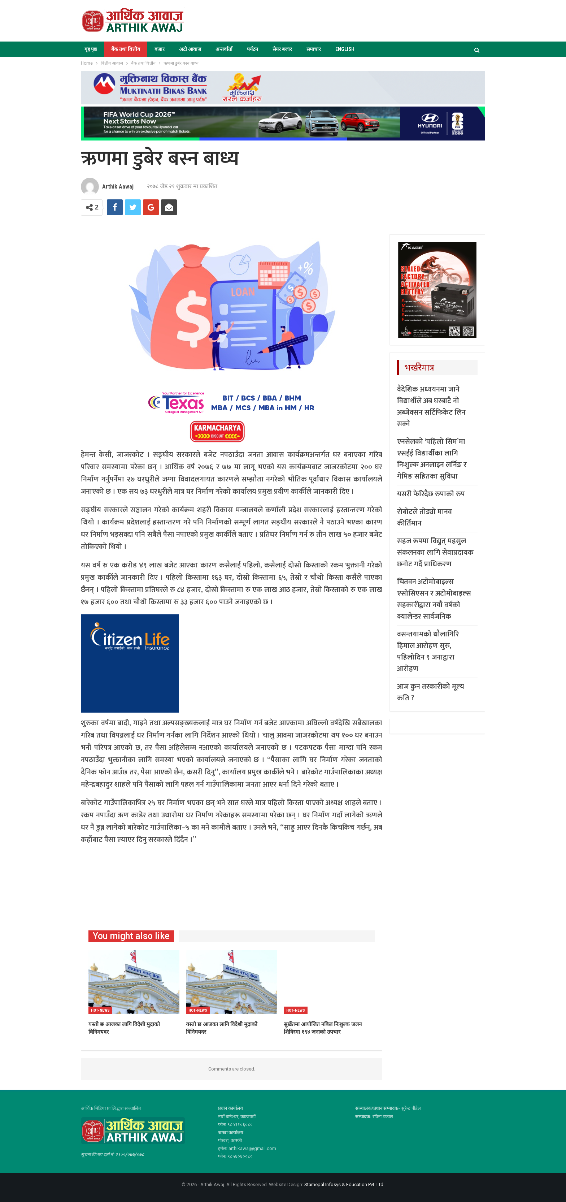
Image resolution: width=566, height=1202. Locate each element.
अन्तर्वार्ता (223, 49)
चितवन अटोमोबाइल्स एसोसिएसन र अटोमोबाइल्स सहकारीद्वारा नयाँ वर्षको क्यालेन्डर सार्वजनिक (434, 599)
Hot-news (100, 1010)
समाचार (313, 49)
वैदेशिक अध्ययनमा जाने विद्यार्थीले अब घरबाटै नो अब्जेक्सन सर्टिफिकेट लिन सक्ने (431, 406)
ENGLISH (344, 49)
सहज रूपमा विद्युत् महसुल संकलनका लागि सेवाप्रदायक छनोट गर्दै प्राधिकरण (435, 552)
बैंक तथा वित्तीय (125, 49)
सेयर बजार (282, 49)
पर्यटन (252, 49)
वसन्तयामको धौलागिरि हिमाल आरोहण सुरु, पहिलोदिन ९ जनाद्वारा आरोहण (428, 651)
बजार (159, 49)
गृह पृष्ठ (90, 49)
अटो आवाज (190, 49)
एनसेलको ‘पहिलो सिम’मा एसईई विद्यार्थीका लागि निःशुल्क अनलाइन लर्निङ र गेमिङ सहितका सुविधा (432, 459)
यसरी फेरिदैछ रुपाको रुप (431, 494)
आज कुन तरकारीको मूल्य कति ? (430, 692)
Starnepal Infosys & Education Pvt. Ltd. (344, 1184)
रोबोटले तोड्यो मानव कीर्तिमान (424, 517)
